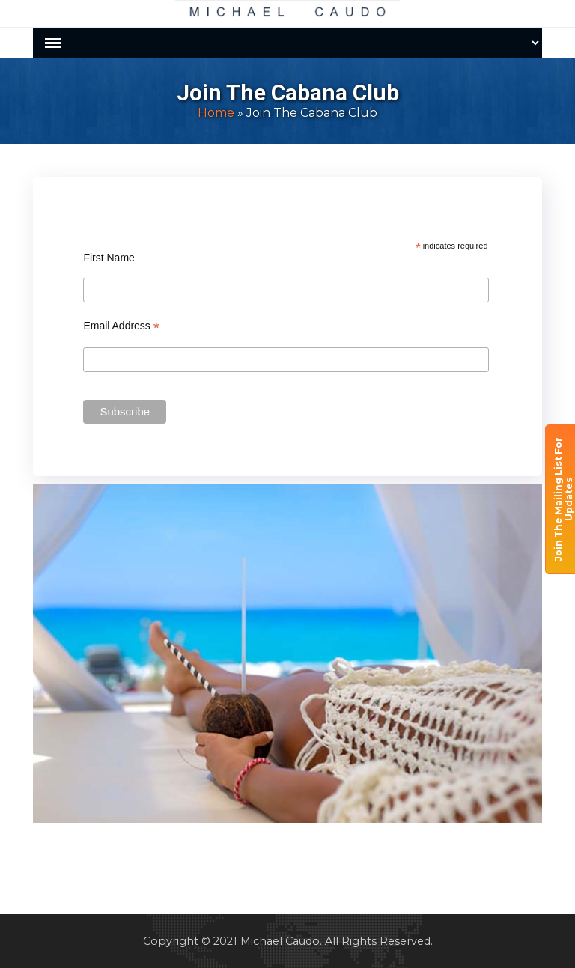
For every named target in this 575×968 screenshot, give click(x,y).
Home (216, 113)
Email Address (121, 326)
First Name (108, 258)
